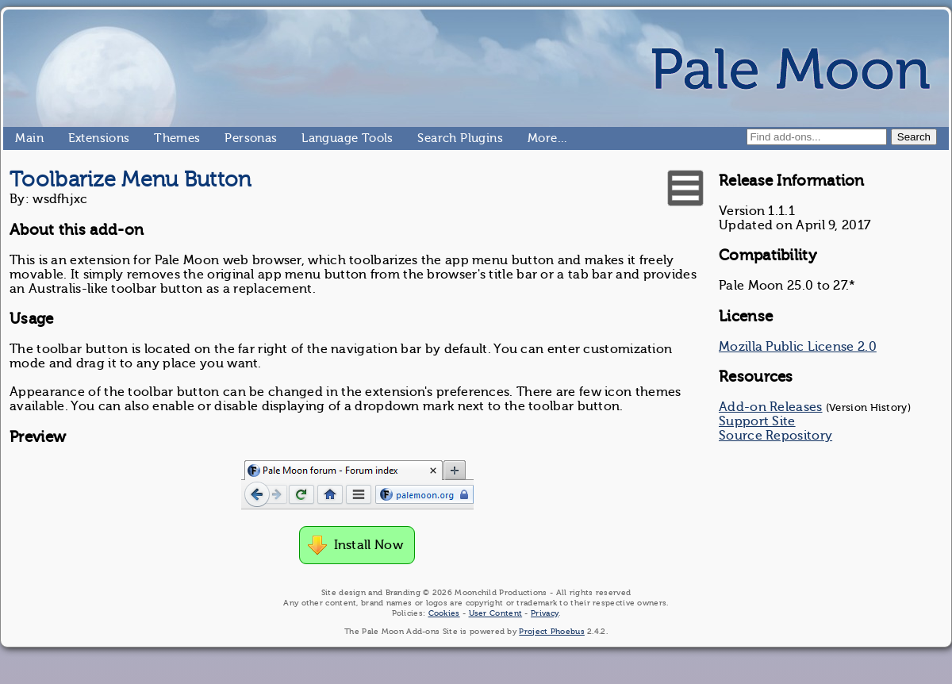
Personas (231, 138)
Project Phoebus (552, 631)
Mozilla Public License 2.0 (798, 347)
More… (534, 138)
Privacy (545, 613)
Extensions (74, 138)
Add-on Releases (771, 407)
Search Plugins (424, 138)
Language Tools (308, 138)
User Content (496, 613)
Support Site (757, 421)
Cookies (444, 613)
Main (21, 138)
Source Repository (775, 435)
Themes (160, 138)
